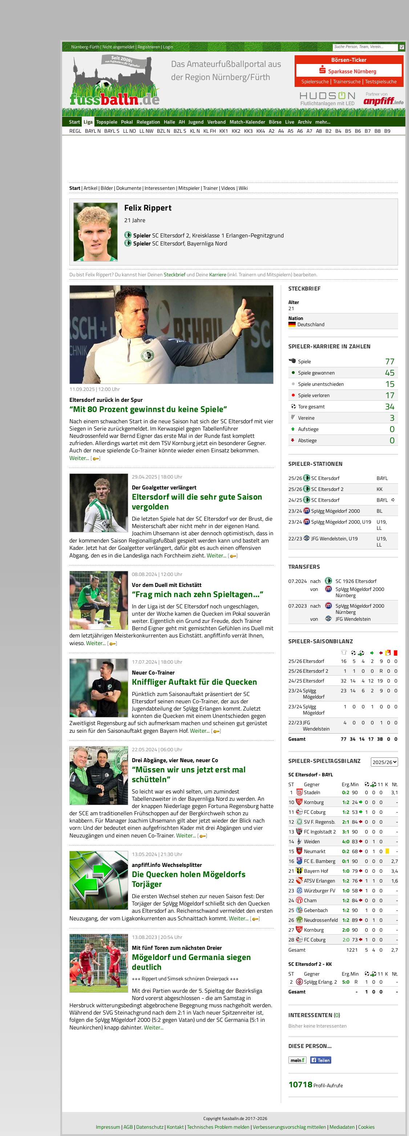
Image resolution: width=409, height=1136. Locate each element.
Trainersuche (347, 81)
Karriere (217, 274)
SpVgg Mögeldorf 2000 (335, 511)
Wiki (243, 188)
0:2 (345, 792)
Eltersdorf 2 (315, 671)
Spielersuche (315, 81)
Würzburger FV (319, 890)
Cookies (366, 1127)
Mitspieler (189, 188)
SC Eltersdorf (168, 243)
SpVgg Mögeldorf (314, 693)
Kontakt (175, 1127)
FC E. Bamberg (319, 861)
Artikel (90, 188)
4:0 (345, 841)
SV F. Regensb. (319, 821)
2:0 (345, 929)
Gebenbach (316, 910)
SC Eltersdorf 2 (170, 235)
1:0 (345, 871)
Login (168, 46)
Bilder (107, 188)
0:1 (345, 861)
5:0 (345, 981)
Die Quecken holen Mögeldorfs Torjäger (189, 879)
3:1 (345, 831)
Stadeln (312, 792)
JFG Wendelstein (329, 538)
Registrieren (149, 46)
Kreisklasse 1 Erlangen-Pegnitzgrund (238, 235)
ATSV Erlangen (319, 880)
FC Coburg (314, 812)
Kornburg (314, 802)
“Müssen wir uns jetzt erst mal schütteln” (189, 774)
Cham (310, 900)
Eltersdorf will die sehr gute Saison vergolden (197, 501)
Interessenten (160, 188)
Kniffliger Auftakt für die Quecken (195, 681)
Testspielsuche (381, 81)
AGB (128, 1127)
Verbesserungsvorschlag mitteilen (289, 1127)
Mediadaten (342, 1127)
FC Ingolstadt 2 (320, 831)
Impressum (108, 1127)
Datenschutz (149, 1127)
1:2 (345, 802)
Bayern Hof (316, 871)
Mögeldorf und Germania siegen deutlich (191, 962)
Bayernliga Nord (207, 243)
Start (74, 188)
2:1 (345, 821)
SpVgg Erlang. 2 (320, 981)
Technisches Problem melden (218, 1127)
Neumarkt (314, 851)
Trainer (210, 188)
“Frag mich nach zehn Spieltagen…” (198, 594)
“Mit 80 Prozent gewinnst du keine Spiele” (148, 409)
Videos (228, 188)
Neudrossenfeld (321, 920)
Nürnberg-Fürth (85, 46)
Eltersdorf (313, 661)
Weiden (312, 841)
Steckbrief (175, 274)
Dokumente (128, 188)
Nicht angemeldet (118, 46)
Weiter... (79, 457)
